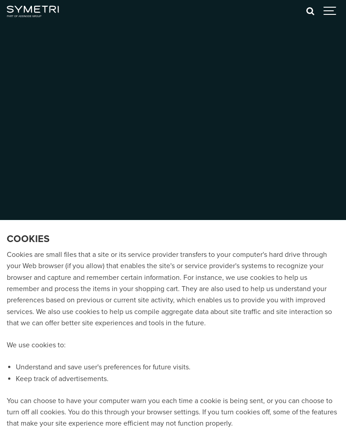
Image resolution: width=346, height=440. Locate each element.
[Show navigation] (330, 11)
